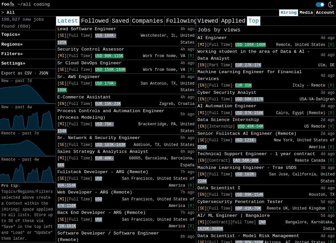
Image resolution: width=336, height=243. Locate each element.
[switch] (320, 4)
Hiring (289, 12)
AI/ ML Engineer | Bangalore (234, 215)
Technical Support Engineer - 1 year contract (256, 154)
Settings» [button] (13, 63)
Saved (120, 21)
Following (181, 21)
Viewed (208, 21)
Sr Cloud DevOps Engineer (89, 63)
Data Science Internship (228, 119)
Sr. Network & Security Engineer (98, 137)
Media (306, 12)
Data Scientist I (219, 188)
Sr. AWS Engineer (78, 76)
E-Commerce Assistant (84, 97)
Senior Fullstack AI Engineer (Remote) (247, 133)
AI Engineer (212, 37)
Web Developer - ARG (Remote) (94, 192)
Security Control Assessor (90, 49)
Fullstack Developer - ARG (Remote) (102, 172)
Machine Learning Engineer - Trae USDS (247, 167)
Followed (95, 21)
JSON (43, 73)
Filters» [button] (12, 53)
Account (325, 12)
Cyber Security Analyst (227, 92)
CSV (28, 73)
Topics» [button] (10, 34)
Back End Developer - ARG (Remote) (101, 212)
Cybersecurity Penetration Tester (240, 201)
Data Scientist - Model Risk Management (248, 235)
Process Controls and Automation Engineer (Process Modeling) (110, 114)
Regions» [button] (12, 44)
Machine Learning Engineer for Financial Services (250, 75)
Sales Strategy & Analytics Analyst (102, 151)
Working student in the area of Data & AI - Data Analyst (254, 55)
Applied (233, 21)
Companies (147, 21)
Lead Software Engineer (86, 29)
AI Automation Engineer (227, 106)
